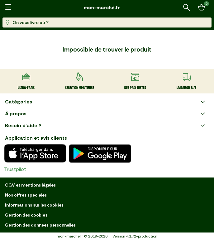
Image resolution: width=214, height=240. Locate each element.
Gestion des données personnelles (40, 225)
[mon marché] (107, 7)
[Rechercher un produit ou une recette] (186, 7)
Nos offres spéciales (26, 195)
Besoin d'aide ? (106, 125)
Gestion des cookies (26, 215)
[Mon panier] (201, 7)
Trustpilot (15, 169)
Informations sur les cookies (34, 205)
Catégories (106, 101)
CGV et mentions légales (30, 185)
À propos (106, 113)
